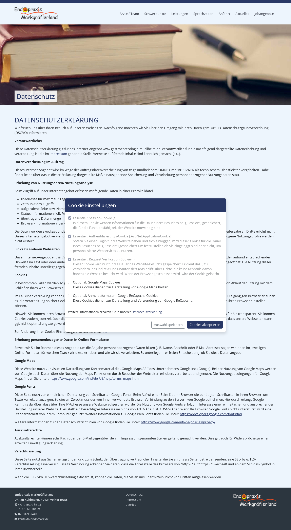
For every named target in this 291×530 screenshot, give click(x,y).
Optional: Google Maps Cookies (121, 285)
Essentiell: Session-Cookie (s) (148, 223)
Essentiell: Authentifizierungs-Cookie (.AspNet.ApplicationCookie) (148, 243)
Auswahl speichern (168, 324)
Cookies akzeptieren (205, 324)
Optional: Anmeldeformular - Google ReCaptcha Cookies (133, 298)
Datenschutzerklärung (147, 312)
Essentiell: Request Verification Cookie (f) (148, 266)
